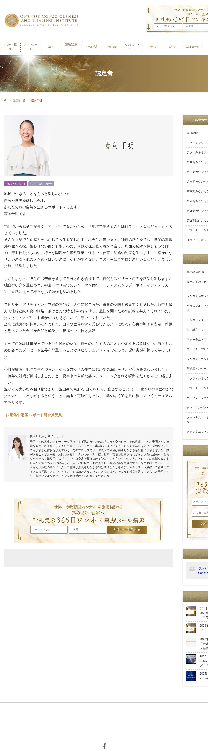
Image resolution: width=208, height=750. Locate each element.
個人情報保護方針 (95, 724)
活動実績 (112, 45)
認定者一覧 (193, 45)
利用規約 (118, 724)
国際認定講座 (71, 45)
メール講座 (91, 45)
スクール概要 (10, 45)
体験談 (152, 45)
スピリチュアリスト (16, 183)
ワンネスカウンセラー (41, 183)
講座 (50, 45)
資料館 (172, 45)
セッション (130, 45)
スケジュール (30, 45)
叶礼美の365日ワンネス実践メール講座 (88, 511)
